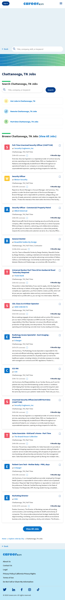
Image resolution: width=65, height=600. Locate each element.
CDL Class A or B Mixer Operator (25, 303)
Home (4, 539)
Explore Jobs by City (16, 539)
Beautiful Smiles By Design (25, 242)
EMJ (16, 499)
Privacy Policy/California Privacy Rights (19, 573)
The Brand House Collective (25, 436)
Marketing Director (20, 496)
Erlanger (17, 340)
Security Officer (18, 176)
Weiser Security (20, 179)
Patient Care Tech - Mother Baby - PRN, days (31, 464)
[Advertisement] (32, 25)
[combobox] (22, 89)
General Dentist (18, 239)
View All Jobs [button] (32, 528)
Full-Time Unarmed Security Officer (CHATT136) (32, 145)
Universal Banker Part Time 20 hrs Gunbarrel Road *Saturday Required (33, 271)
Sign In (6, 3)
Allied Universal (20, 211)
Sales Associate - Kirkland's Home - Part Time (31, 433)
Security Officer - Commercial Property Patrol (31, 207)
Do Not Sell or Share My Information (18, 581)
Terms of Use (8, 577)
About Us (7, 561)
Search (51, 90)
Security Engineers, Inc (24, 148)
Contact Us (7, 565)
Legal (5, 569)
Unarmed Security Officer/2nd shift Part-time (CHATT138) (31, 401)
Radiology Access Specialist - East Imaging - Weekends (30, 336)
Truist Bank (19, 275)
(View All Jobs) (47, 136)
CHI (15, 372)
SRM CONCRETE (21, 307)
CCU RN (15, 368)
